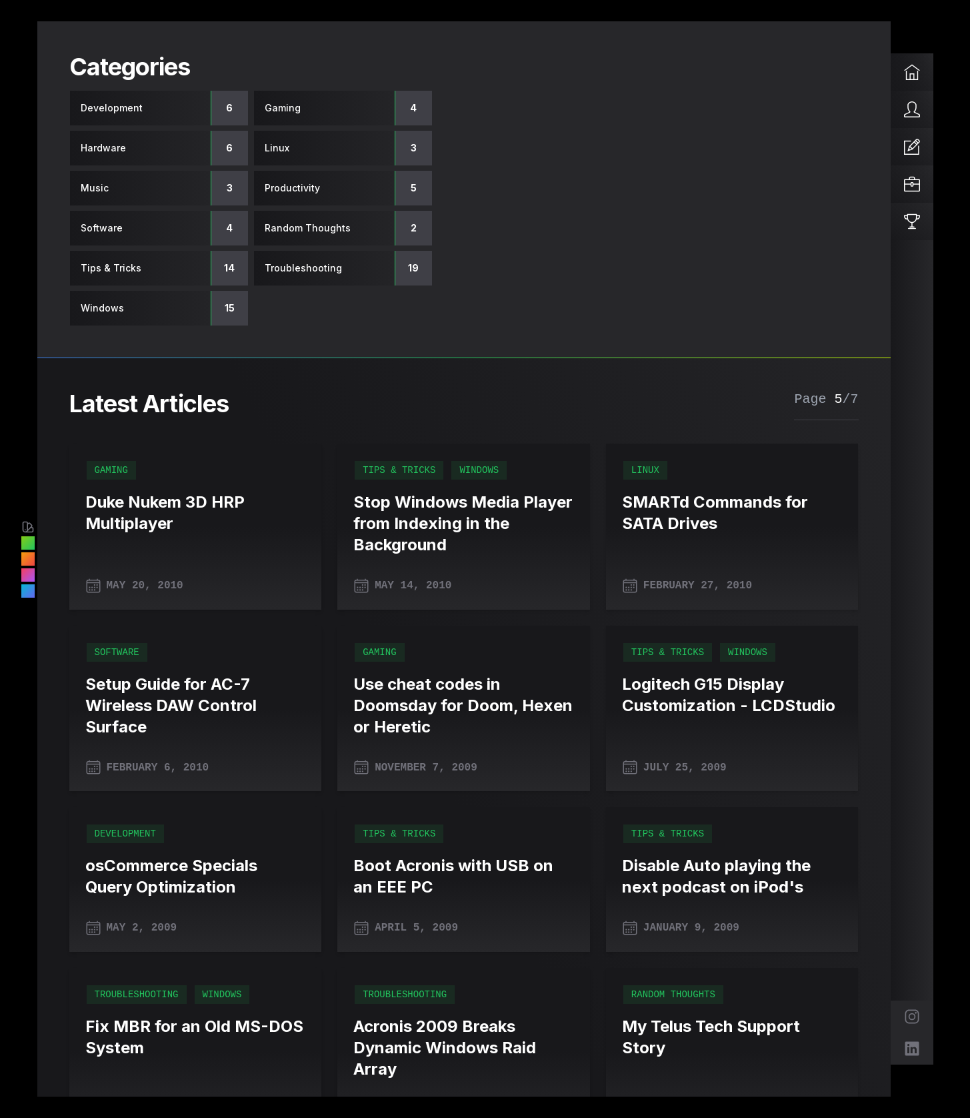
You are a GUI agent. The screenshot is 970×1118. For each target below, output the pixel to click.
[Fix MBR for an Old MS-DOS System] (195, 1037)
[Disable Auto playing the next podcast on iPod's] (732, 877)
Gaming (111, 470)
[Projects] (912, 184)
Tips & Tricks (399, 470)
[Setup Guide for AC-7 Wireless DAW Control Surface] (195, 705)
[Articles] (912, 146)
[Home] (912, 72)
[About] (912, 109)
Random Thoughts (673, 994)
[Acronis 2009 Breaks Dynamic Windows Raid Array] (463, 1048)
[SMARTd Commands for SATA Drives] (732, 513)
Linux (645, 470)
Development (125, 833)
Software (117, 652)
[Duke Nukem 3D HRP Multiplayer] (195, 513)
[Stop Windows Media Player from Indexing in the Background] (463, 523)
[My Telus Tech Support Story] (732, 1037)
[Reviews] (912, 221)
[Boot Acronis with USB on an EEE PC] (463, 877)
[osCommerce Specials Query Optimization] (195, 877)
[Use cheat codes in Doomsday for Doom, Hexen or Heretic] (463, 705)
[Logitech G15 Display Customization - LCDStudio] (732, 695)
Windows (479, 470)
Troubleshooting (137, 994)
